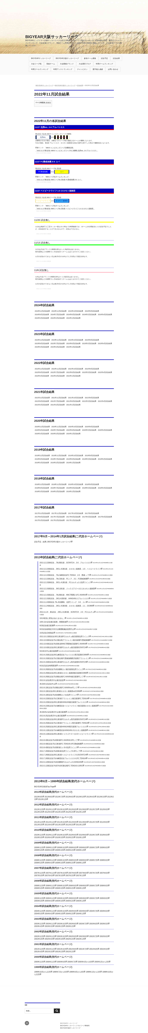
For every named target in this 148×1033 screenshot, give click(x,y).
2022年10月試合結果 (75, 369)
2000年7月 (71, 962)
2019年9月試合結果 (92, 455)
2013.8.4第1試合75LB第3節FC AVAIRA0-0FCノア (59, 740)
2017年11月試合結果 (59, 513)
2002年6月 (104, 936)
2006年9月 (72, 885)
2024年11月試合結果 (59, 311)
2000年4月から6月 (85, 962)
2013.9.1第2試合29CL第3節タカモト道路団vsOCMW (60, 691)
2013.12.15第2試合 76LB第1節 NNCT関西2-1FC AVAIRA (63, 595)
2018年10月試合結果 (75, 484)
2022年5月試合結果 (89, 372)
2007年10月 (61, 873)
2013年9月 (38, 797)
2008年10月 (61, 860)
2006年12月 (38, 885)
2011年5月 (38, 824)
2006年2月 (69, 888)
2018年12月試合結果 (42, 484)
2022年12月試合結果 (42, 369)
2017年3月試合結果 (42, 520)
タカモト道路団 (62, 201)
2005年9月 (72, 898)
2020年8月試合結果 (42, 430)
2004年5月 (38, 913)
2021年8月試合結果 (42, 401)
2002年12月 (38, 936)
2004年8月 (83, 911)
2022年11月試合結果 (59, 369)
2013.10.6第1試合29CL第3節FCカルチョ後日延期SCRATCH (63, 647)
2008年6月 (104, 860)
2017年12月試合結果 (42, 513)
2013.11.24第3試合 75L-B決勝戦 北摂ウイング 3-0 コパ (63, 602)
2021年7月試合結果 (57, 401)
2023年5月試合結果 (89, 343)
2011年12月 (38, 822)
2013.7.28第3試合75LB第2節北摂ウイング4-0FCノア (60, 751)
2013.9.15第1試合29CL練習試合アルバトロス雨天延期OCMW (63, 655)
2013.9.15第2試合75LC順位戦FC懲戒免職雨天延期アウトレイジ (64, 658)
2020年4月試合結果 (105, 430)
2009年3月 (59, 850)
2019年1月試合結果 (73, 462)
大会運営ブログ (85, 64)
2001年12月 (38, 949)
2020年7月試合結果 (57, 430)
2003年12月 (38, 924)
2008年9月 (72, 860)
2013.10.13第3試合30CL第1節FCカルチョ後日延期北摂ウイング (64, 636)
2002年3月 (59, 939)
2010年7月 (93, 835)
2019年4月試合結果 (105, 459)
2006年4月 (49, 888)
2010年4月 (49, 837)
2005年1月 (80, 901)
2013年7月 (59, 797)
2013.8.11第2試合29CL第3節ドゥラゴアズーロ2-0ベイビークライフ (66, 734)
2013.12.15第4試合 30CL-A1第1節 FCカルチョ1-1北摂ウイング (65, 582)
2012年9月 (72, 809)
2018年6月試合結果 (73, 488)
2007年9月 (72, 873)
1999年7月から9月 (60, 972)
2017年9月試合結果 (92, 513)
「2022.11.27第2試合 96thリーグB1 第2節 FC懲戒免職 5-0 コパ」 (58, 180)
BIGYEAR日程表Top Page (44, 786)
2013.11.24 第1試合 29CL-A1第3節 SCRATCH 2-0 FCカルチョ (67, 612)
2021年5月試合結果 (89, 401)
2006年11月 (50, 885)
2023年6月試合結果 (73, 343)
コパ (61, 172)
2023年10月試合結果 (75, 340)
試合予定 (104, 58)
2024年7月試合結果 (57, 314)
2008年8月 (83, 860)
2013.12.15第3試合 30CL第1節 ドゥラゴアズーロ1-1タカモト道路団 (67, 588)
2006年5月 (38, 888)
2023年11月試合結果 (59, 340)
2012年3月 (59, 812)
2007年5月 (38, 875)
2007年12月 (38, 873)
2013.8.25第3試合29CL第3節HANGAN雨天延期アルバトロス (63, 726)
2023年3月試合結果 (42, 347)
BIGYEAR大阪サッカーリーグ (51, 37)
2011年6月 (104, 822)
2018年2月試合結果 (57, 491)
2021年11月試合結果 (59, 397)
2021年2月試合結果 (57, 405)
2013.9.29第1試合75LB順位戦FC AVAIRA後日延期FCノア (62, 676)
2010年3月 (59, 837)
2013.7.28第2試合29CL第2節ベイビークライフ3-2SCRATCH (63, 755)
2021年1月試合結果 (73, 405)
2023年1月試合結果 (73, 347)
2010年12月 (38, 835)
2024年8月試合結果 (42, 314)
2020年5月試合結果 (89, 430)
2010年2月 (69, 837)
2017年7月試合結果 (57, 517)
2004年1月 (80, 913)
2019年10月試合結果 (75, 455)
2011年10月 (61, 822)
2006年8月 (83, 885)
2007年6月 (104, 873)
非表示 (48, 102)
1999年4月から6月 (76, 972)
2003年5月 (104, 924)
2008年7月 (93, 860)
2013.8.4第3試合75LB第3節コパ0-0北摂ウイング (58, 747)
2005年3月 (59, 901)
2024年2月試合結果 (57, 318)
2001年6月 (93, 949)
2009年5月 (38, 850)
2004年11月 (50, 911)
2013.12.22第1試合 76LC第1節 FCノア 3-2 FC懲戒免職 (63, 579)
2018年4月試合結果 (105, 488)
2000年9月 (61, 962)
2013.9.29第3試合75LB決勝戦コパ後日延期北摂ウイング (61, 669)
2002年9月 (72, 936)
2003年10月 (61, 924)
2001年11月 (50, 949)
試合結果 (116, 58)
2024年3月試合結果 (42, 318)
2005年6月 (104, 898)
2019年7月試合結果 (57, 459)
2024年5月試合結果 (89, 314)
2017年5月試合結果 (89, 517)
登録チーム (50, 64)
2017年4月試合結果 (105, 517)
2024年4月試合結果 (105, 314)
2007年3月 (59, 875)
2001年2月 (59, 951)
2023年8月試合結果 (42, 343)
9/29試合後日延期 (46, 625)
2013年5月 (80, 797)
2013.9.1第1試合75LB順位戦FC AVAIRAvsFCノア (59, 687)
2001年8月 (72, 949)
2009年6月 (104, 847)
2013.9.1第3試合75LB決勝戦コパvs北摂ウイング (58, 695)
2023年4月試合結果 (105, 343)
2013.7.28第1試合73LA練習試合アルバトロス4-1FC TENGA (63, 758)
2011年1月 (80, 824)
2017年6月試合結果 (73, 517)
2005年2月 (69, 901)
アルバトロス (62, 137)
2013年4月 (90, 797)
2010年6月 (104, 835)
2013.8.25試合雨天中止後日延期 (52, 716)
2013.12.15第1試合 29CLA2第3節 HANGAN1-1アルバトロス (64, 598)
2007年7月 (93, 873)
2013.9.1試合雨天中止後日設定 (52, 680)
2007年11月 (50, 873)
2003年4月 (38, 926)
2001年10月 (61, 949)
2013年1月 (42, 799)
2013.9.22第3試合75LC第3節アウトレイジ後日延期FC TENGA (64, 698)
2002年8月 (83, 936)
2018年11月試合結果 (59, 484)
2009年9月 (72, 847)
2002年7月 (93, 936)
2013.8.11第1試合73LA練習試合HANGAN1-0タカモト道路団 (63, 730)
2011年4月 (49, 824)
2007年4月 (49, 875)
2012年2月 (69, 812)
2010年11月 (50, 835)
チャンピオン (82, 69)
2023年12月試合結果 (42, 340)
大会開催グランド (67, 64)
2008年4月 (49, 863)
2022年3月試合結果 (42, 376)
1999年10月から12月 (42, 972)
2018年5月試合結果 (89, 488)
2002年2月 (69, 939)
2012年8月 (83, 809)
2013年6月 (69, 797)
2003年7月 (83, 924)
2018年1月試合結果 (73, 491)
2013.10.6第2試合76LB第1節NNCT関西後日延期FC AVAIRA (63, 644)
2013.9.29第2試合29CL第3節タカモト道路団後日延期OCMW (63, 673)
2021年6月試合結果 (73, 401)
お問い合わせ (113, 69)
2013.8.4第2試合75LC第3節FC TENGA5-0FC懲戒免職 (60, 744)
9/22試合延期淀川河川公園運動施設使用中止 (57, 629)
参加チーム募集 (90, 58)
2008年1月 (80, 863)
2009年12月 (38, 847)
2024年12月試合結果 (42, 311)
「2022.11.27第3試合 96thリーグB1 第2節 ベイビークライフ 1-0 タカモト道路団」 (65, 208)
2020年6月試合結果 (73, 430)
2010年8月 (83, 835)
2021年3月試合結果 (42, 405)
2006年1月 (80, 888)
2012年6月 (104, 809)
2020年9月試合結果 (92, 426)
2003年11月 (50, 924)
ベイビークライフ (43, 201)
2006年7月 (93, 885)
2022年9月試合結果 (92, 369)
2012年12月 (38, 809)
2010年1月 (80, 837)
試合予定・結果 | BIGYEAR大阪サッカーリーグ (52, 542)
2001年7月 (83, 949)
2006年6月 (104, 885)
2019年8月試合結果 (42, 459)
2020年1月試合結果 (73, 433)
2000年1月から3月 (101, 962)
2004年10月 (61, 911)
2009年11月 (50, 847)
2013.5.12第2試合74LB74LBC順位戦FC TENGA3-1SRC (61, 766)
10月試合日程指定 (47, 633)
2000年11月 (50, 962)
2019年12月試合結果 (42, 455)
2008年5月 (38, 863)
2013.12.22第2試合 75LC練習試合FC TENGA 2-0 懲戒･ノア (64, 575)
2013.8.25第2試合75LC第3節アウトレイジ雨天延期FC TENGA (64, 723)
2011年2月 (69, 824)
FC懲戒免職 (43, 172)
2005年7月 (93, 898)
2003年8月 (72, 924)
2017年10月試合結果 (75, 513)
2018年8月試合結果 (42, 488)
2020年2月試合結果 (57, 433)
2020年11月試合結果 (59, 426)
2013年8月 (49, 797)
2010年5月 (38, 837)
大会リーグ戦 (36, 64)
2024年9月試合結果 (92, 311)
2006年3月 (59, 888)
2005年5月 (38, 901)
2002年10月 (61, 936)
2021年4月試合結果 (105, 401)
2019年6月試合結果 (73, 459)
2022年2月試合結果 (57, 376)
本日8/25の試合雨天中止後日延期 (52, 712)
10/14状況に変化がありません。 (52, 618)
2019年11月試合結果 (59, 455)
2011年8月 (83, 822)
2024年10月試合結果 (75, 311)
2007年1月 (80, 875)
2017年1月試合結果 (73, 520)
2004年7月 (93, 911)
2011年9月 (72, 822)
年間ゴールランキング (39, 69)
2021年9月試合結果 (92, 397)
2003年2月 (59, 926)
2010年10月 (61, 835)
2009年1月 (80, 850)
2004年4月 (49, 913)
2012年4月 (49, 812)
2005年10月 (61, 898)
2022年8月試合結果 (42, 372)
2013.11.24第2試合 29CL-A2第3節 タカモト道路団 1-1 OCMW (66, 606)
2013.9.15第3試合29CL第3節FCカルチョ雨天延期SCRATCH (63, 662)
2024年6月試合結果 (73, 314)
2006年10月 (61, 885)
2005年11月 (50, 898)
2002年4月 (49, 939)
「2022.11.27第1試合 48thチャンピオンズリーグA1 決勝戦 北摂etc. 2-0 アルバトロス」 (66, 150)
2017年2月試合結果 (57, 520)
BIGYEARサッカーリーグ (41, 58)
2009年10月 (61, 847)
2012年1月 (80, 812)
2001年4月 (38, 951)
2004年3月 (59, 913)
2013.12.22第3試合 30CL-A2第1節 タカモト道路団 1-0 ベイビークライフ (70, 569)
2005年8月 (83, 898)
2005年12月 (38, 898)
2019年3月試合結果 (42, 462)
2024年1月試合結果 (73, 318)
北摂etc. (43, 137)
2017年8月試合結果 (42, 517)
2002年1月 (80, 939)
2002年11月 (50, 936)
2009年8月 (83, 847)
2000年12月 (38, 962)
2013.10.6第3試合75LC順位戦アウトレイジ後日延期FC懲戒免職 (64, 640)
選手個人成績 (98, 69)
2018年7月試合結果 (57, 488)
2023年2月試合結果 (57, 347)
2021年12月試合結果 (42, 397)
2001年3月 (49, 951)
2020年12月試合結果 (42, 426)
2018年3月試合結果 (42, 491)
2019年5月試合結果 (89, 459)
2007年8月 (83, 873)
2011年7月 (93, 822)
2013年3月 (101, 797)
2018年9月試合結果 (92, 484)
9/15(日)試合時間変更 (48, 666)
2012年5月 (38, 812)
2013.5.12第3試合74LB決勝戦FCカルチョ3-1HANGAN (61, 762)
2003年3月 (49, 926)
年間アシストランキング (62, 69)
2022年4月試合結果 (105, 372)
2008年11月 (50, 860)
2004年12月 (38, 911)
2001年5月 (104, 949)
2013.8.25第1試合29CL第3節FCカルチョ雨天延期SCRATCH (63, 719)
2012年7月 (93, 809)
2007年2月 (69, 875)
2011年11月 (50, 822)
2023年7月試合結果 (57, 343)
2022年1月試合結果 (73, 376)
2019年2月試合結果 (57, 462)
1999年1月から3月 (93, 972)
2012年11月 (50, 809)
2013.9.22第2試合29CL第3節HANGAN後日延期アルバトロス (63, 702)
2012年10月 (61, 809)
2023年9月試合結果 (92, 340)
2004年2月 (69, 913)
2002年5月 (38, 939)
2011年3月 (59, 824)
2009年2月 (69, 850)
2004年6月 (104, 911)
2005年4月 (49, 901)
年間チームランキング (104, 64)
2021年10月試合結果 (75, 397)
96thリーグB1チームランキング (57, 177)
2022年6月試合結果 (73, 372)
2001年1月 (69, 951)
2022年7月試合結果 (57, 372)
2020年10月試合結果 (75, 426)
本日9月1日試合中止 (47, 684)
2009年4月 (49, 850)
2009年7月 (93, 847)
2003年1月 (69, 926)
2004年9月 (72, 911)
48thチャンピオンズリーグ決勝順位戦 (59, 148)
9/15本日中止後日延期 (48, 651)
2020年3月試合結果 (42, 433)
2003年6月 (93, 924)
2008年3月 (59, 863)
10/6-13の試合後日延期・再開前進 (53, 622)
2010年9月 (72, 835)
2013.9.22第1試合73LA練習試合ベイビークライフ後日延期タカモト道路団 (68, 706)
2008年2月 (69, 863)
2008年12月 (38, 860)
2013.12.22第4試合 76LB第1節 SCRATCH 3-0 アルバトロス (65, 563)
